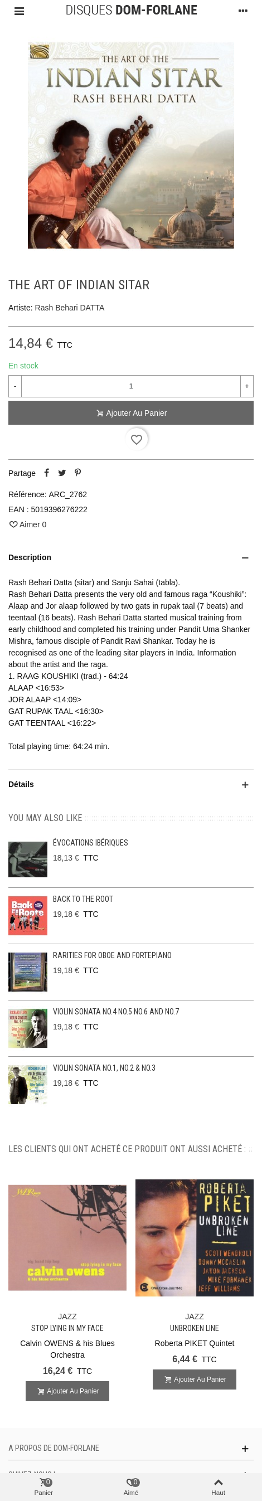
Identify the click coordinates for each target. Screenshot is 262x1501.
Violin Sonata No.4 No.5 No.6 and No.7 (116, 1011)
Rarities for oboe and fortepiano (112, 955)
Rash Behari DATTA (70, 307)
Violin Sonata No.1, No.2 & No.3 (104, 1067)
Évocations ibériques (90, 842)
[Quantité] (131, 386)
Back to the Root (83, 899)
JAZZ (67, 1316)
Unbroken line (194, 1328)
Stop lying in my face (67, 1328)
